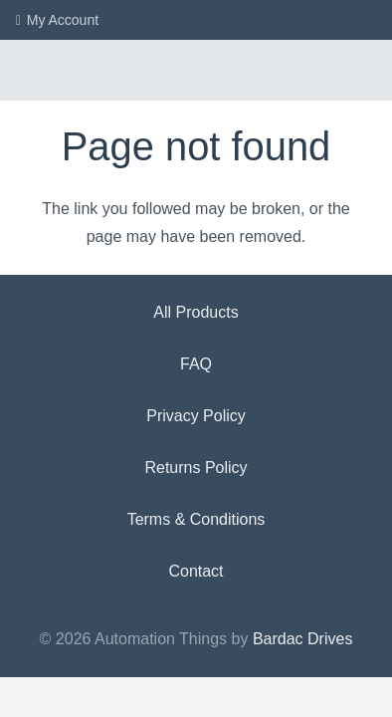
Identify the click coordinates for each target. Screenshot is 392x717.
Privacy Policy (196, 415)
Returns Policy (195, 467)
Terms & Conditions (196, 519)
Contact (195, 571)
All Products (195, 312)
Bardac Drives (302, 638)
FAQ (196, 364)
